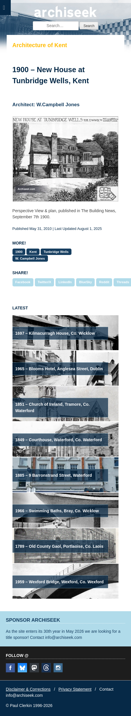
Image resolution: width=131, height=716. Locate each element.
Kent (33, 252)
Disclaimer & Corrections (28, 689)
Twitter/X (44, 282)
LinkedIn (65, 282)
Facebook (22, 282)
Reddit (104, 282)
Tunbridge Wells (56, 252)
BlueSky (85, 282)
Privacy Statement (74, 689)
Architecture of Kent (39, 45)
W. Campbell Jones (30, 258)
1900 (19, 252)
